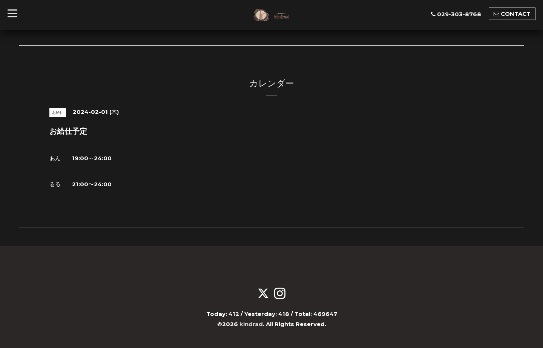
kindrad (251, 324)
